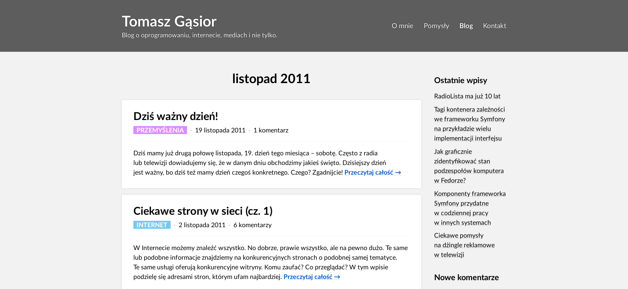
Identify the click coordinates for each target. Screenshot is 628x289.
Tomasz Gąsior (169, 21)
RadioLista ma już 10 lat (467, 96)
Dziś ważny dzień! (175, 115)
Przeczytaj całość (372, 172)
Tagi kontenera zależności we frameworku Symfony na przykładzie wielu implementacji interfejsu (469, 123)
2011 (295, 78)
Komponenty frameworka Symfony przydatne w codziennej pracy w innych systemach (470, 207)
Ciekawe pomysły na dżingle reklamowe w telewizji (464, 244)
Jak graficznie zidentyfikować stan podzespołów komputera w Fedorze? (469, 165)
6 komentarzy (252, 224)
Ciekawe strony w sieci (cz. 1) (202, 210)
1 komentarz (271, 130)
